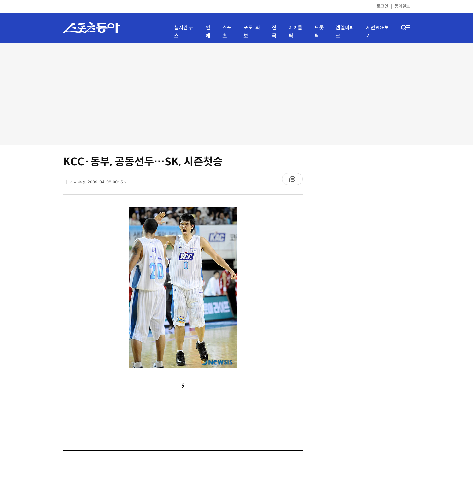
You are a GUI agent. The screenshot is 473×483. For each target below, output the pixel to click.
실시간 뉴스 (184, 31)
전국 (274, 31)
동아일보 (402, 6)
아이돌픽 (295, 31)
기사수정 (100, 183)
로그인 (382, 6)
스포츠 (226, 31)
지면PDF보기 (377, 31)
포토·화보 (251, 31)
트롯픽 (319, 31)
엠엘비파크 (345, 31)
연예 (208, 31)
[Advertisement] (236, 93)
